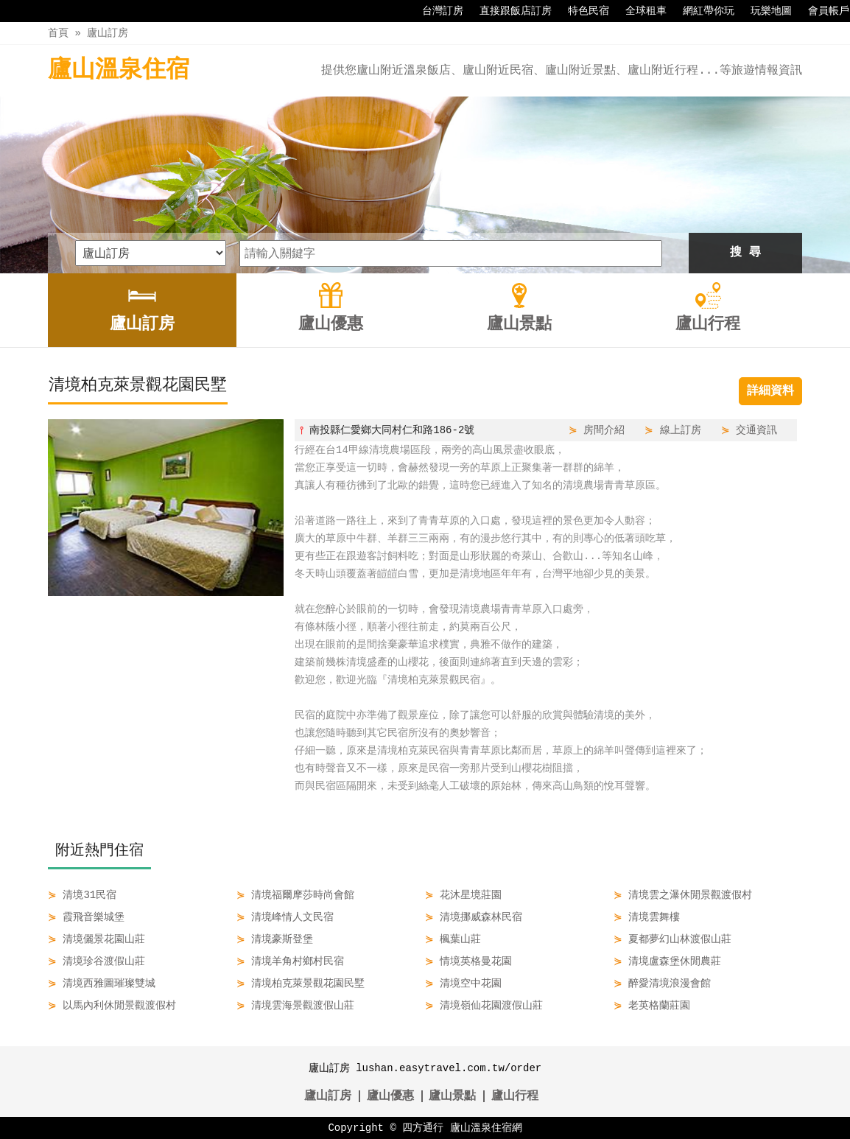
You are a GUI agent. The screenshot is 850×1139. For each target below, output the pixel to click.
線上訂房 (680, 430)
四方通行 (422, 1128)
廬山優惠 (390, 1096)
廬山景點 (452, 1096)
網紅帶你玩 (701, 11)
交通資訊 (756, 430)
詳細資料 (770, 391)
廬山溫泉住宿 (118, 70)
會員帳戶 (821, 11)
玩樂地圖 (764, 11)
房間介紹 (604, 430)
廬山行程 (514, 1096)
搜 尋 (745, 253)
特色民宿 (581, 11)
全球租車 (639, 11)
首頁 (58, 33)
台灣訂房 (435, 11)
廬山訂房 (107, 33)
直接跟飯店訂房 (508, 11)
